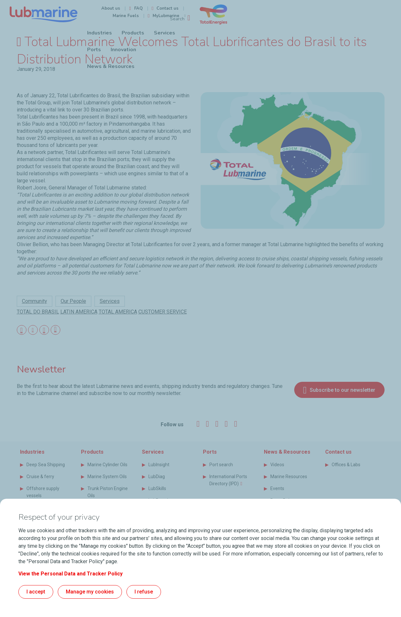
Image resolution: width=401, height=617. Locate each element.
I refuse (144, 592)
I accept (35, 592)
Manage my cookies (90, 592)
